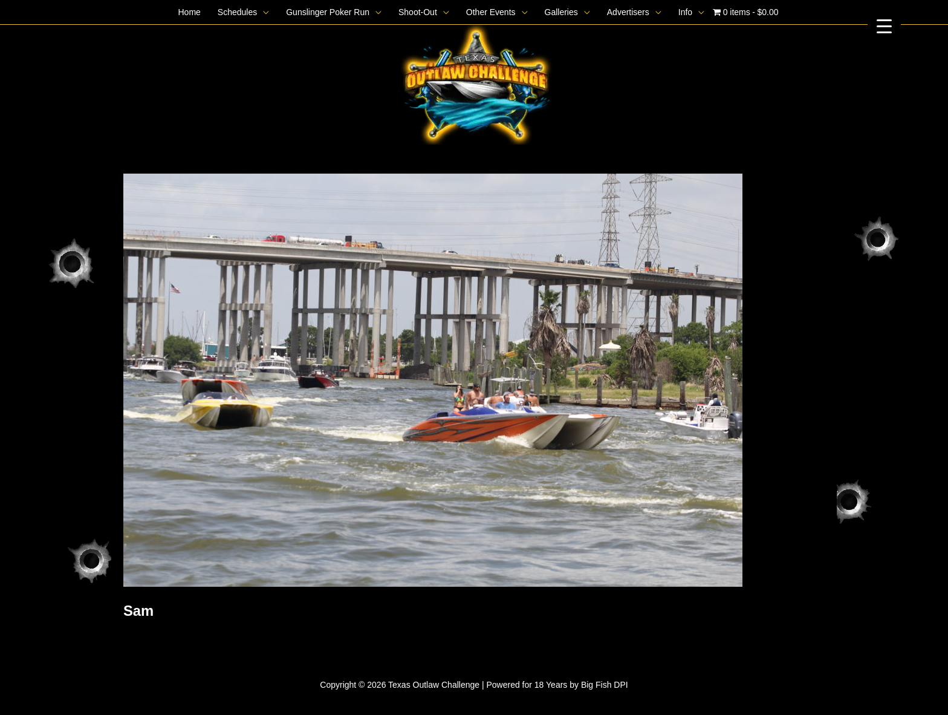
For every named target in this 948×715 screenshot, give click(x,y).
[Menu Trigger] (884, 25)
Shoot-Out (417, 12)
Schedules (237, 12)
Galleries (561, 12)
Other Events (491, 12)
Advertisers (628, 12)
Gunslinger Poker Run (327, 12)
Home (189, 12)
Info (685, 12)
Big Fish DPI (604, 685)
